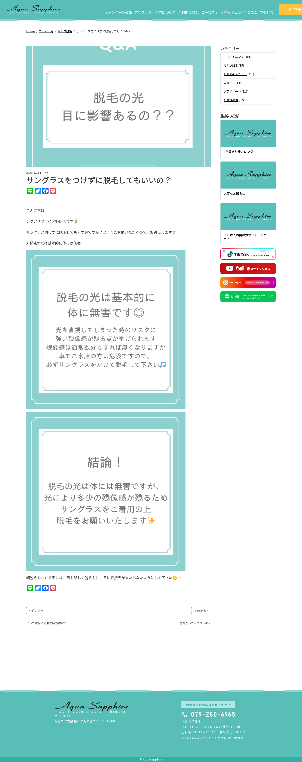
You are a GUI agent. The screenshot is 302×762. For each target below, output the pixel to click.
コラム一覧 (46, 31)
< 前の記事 (36, 610)
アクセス (244, 9)
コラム (230, 9)
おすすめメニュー (235, 74)
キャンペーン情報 (96, 9)
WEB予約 (277, 9)
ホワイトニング (211, 9)
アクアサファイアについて (133, 9)
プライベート (232, 91)
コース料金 (187, 9)
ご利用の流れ (166, 9)
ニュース (229, 83)
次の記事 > (201, 610)
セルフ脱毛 (65, 31)
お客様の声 (231, 100)
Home (30, 31)
